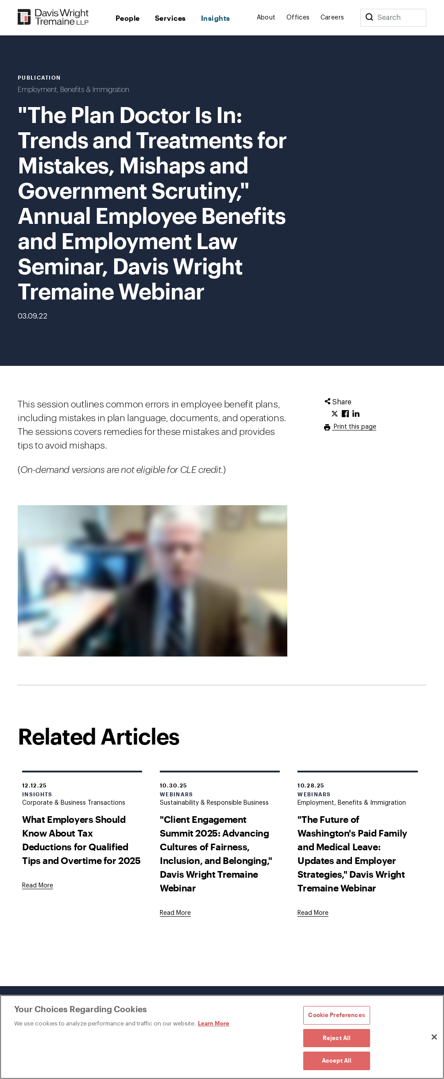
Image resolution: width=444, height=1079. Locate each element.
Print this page (354, 427)
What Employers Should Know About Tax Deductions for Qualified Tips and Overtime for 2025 (81, 840)
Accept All (336, 1060)
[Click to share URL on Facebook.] (345, 414)
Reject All (337, 1037)
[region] (222, 1037)
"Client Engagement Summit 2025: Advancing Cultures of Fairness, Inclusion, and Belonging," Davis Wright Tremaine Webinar (216, 853)
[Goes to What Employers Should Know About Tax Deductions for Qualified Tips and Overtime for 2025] (37, 886)
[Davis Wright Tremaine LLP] (53, 17)
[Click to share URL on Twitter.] (334, 414)
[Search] (369, 17)
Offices (298, 18)
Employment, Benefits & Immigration (73, 89)
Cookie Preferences (336, 1014)
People (128, 18)
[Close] (434, 1037)
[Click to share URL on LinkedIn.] (355, 414)
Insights (215, 18)
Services (170, 18)
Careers (332, 18)
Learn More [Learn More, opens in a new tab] (213, 1023)
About (266, 18)
